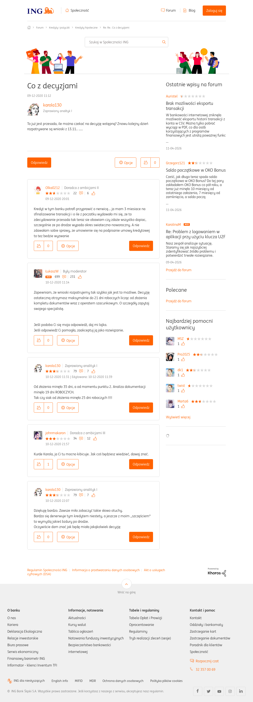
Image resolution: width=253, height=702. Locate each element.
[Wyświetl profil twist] (182, 385)
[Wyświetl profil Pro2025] (185, 354)
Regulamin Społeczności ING (47, 570)
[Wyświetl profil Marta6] (184, 401)
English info (61, 681)
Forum (171, 10)
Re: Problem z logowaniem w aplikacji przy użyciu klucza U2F (195, 234)
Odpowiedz (39, 162)
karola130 (52, 105)
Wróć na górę (127, 592)
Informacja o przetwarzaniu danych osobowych (106, 570)
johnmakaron (55, 433)
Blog (192, 10)
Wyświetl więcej (178, 417)
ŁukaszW (52, 271)
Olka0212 (52, 188)
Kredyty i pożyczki (59, 27)
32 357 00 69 (205, 669)
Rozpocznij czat (207, 661)
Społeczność (80, 10)
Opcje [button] (128, 163)
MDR (95, 681)
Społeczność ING (29, 27)
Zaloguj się (214, 10)
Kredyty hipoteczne (86, 27)
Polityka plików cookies (172, 681)
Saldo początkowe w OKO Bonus (196, 170)
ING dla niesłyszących (30, 681)
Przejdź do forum (178, 270)
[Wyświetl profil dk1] (181, 370)
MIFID (81, 681)
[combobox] (126, 42)
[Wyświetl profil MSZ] (182, 339)
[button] (146, 162)
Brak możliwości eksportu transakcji (189, 106)
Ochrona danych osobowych (126, 681)
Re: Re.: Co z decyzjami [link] (116, 27)
